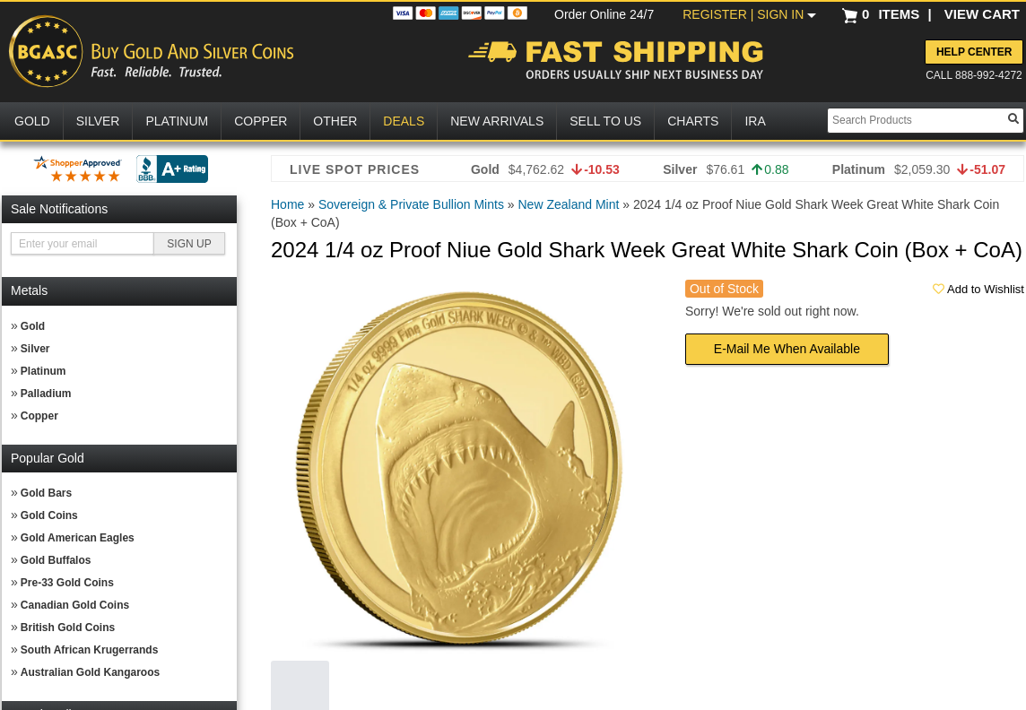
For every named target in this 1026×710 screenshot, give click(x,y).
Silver (35, 348)
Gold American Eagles (78, 538)
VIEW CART (982, 14)
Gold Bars (46, 493)
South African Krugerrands (90, 650)
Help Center (974, 52)
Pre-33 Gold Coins (67, 582)
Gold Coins (49, 515)
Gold (33, 326)
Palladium (46, 393)
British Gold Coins (68, 627)
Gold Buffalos (56, 560)
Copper (39, 416)
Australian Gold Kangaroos (90, 672)
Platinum (43, 371)
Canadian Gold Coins (75, 605)
